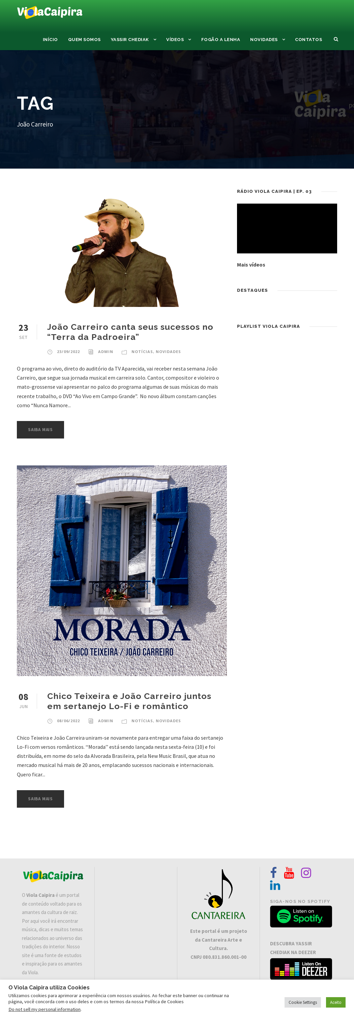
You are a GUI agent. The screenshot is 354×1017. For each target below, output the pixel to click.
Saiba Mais (40, 429)
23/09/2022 (68, 351)
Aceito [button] (336, 1002)
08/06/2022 (68, 720)
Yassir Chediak (130, 39)
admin (105, 351)
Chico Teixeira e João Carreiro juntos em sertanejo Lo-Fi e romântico (129, 701)
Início (50, 39)
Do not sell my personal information (44, 1009)
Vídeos (175, 39)
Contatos (308, 39)
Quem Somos (84, 39)
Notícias (142, 351)
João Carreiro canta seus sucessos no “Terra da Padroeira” (130, 332)
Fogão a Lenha (220, 39)
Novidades (264, 39)
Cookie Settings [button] (303, 1002)
